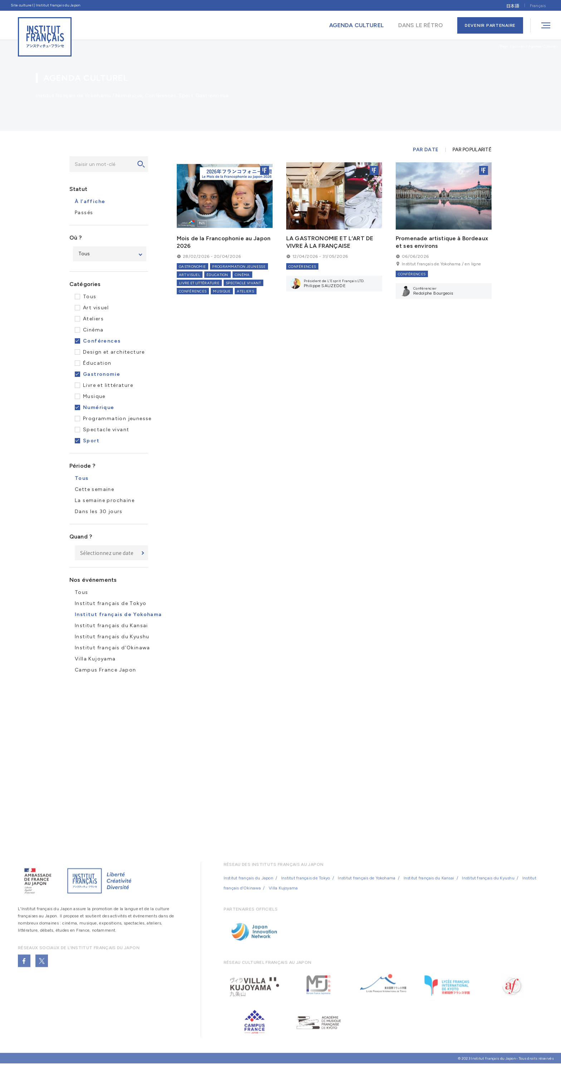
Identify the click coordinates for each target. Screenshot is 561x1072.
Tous (90, 297)
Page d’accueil (512, 46)
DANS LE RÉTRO (420, 25)
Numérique (98, 407)
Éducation (97, 363)
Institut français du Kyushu (112, 637)
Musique (94, 396)
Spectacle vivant (106, 430)
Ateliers (93, 319)
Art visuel (96, 308)
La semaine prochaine (105, 500)
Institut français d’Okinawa (112, 648)
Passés (84, 213)
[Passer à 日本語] (512, 5)
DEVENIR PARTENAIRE (490, 25)
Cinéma (93, 330)
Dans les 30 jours (99, 511)
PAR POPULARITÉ (472, 149)
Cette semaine (94, 489)
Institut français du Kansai (111, 626)
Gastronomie (101, 374)
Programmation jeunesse (117, 418)
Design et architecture (114, 352)
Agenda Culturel (542, 46)
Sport (91, 441)
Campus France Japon (105, 670)
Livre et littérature (108, 385)
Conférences (102, 341)
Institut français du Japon (248, 883)
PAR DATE (425, 149)
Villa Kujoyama (95, 659)
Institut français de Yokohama (366, 883)
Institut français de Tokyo (110, 603)
